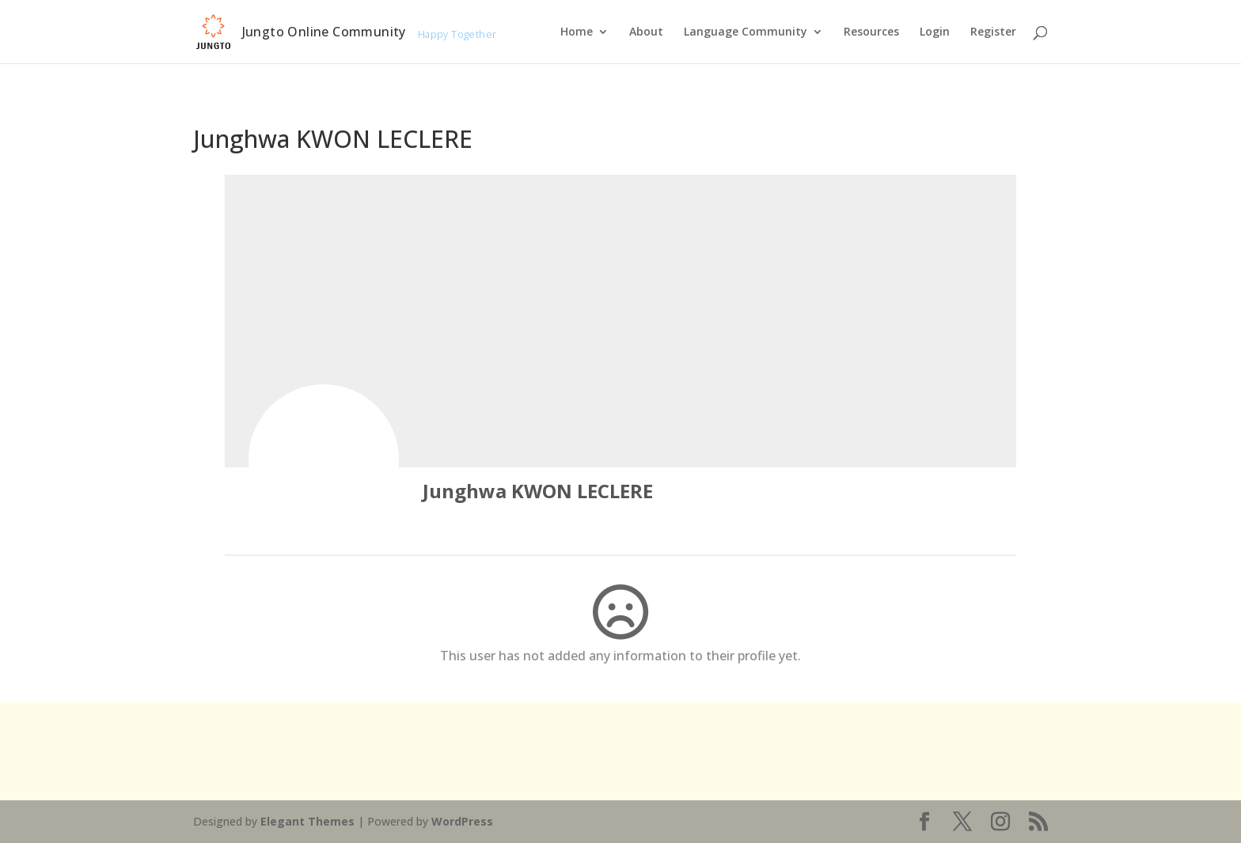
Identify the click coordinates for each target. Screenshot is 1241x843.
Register (993, 32)
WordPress (462, 821)
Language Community (745, 32)
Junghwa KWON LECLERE (538, 491)
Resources (871, 32)
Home (576, 32)
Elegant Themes (307, 821)
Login (935, 32)
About (646, 32)
